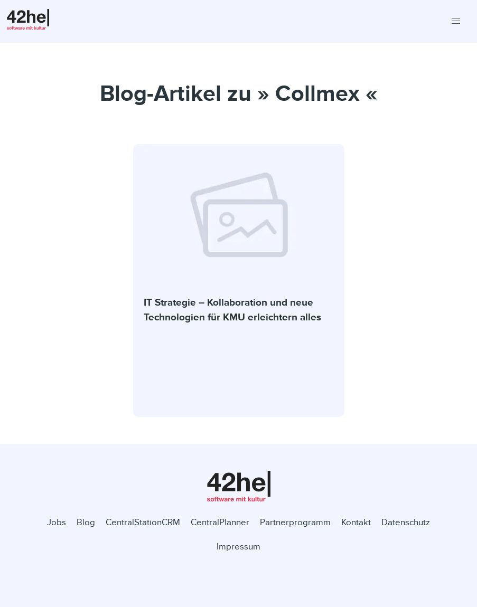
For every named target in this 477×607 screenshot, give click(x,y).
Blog (86, 522)
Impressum (238, 547)
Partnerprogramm (295, 522)
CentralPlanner (220, 522)
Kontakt (356, 522)
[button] (455, 21)
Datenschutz (405, 522)
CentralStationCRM (143, 522)
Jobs (56, 522)
